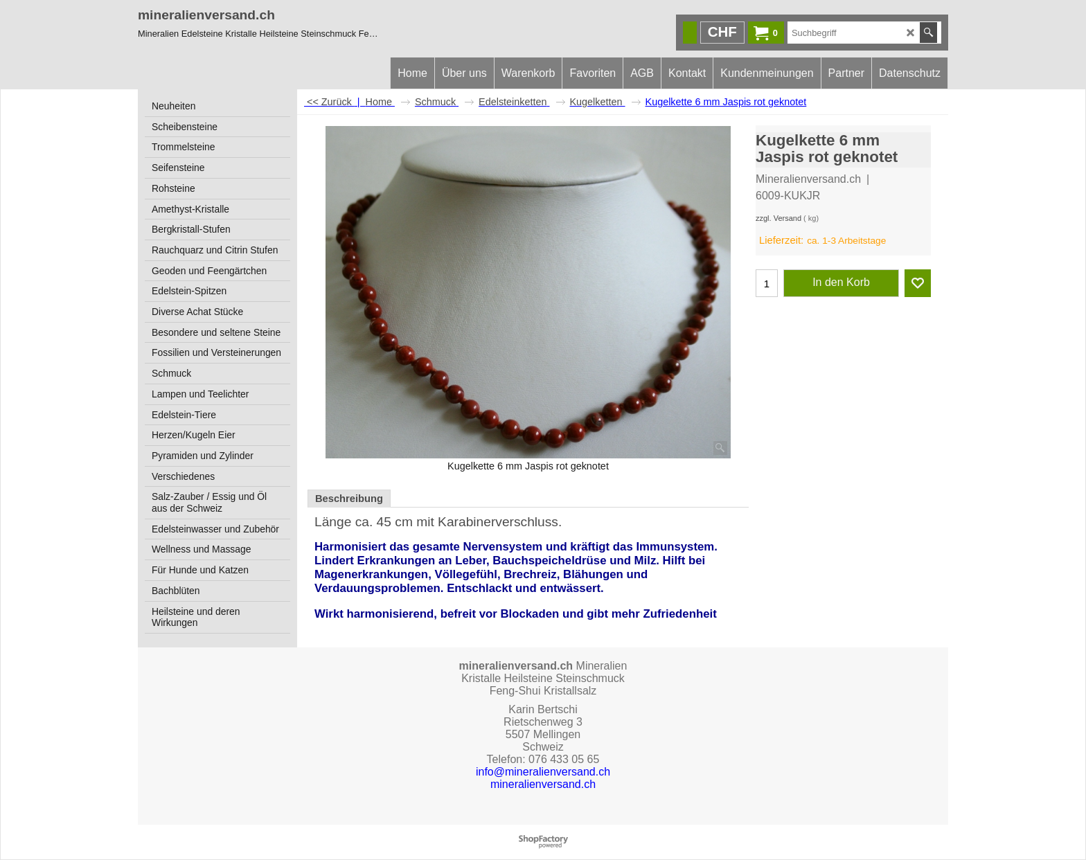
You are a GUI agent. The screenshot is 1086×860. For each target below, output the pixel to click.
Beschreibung (349, 498)
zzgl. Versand (778, 218)
